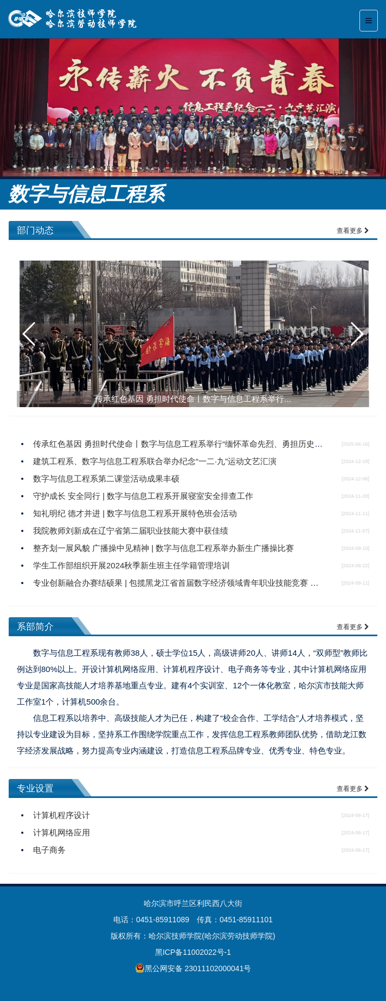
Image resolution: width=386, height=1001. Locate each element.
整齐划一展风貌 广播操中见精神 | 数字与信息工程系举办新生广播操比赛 (163, 548)
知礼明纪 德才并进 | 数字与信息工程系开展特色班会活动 (135, 513)
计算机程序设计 (61, 815)
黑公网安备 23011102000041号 (193, 968)
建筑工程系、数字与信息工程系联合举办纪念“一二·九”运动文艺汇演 (154, 461)
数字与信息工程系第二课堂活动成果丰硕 (106, 478)
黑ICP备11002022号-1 (193, 952)
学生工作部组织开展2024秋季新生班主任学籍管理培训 (131, 565)
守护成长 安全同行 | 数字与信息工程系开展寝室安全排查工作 (143, 495)
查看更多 (353, 231)
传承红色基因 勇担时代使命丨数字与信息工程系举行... (193, 398)
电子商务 (49, 849)
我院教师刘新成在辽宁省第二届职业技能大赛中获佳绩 (130, 530)
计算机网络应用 (61, 832)
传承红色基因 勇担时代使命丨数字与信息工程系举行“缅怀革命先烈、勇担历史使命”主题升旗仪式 (207, 443)
